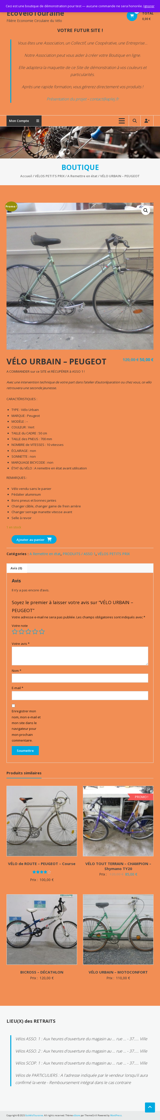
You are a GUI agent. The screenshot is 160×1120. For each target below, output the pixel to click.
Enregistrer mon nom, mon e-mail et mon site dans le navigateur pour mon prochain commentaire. (26, 726)
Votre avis (21, 643)
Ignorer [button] (148, 6)
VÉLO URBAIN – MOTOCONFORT (118, 972)
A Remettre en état (82, 176)
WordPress (116, 1115)
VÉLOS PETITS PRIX (50, 176)
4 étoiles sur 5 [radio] (35, 632)
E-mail (17, 688)
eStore (76, 1115)
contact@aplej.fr (104, 99)
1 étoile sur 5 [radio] (15, 632)
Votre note (20, 625)
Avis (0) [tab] (16, 568)
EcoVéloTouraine (35, 13)
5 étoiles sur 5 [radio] (42, 632)
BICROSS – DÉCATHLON (41, 972)
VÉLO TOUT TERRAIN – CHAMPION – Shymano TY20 (118, 866)
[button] (145, 210)
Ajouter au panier (31, 539)
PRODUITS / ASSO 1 (79, 553)
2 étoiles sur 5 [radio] (22, 632)
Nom (16, 670)
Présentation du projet (66, 99)
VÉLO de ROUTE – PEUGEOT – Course (41, 863)
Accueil (26, 176)
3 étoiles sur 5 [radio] (28, 632)
